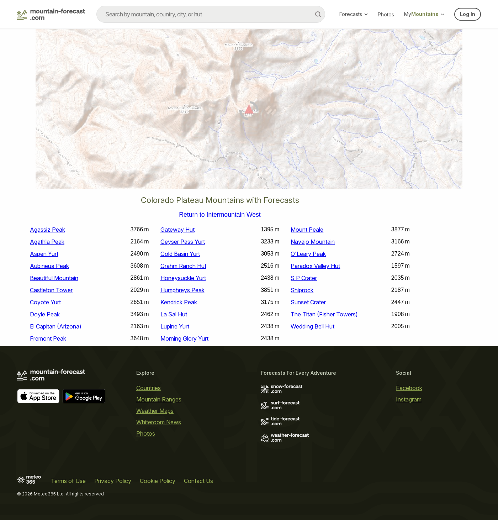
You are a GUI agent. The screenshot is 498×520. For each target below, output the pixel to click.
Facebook (409, 388)
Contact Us (198, 480)
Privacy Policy (112, 480)
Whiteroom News (158, 422)
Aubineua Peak (49, 265)
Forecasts (353, 14)
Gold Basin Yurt (180, 253)
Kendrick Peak (178, 302)
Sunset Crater (308, 302)
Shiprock (302, 290)
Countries (148, 388)
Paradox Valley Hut (315, 265)
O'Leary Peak (308, 253)
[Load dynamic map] (249, 111)
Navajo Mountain (313, 241)
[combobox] (210, 14)
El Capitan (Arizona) (55, 326)
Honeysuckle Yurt (183, 278)
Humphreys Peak (182, 290)
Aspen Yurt (44, 253)
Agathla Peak (47, 241)
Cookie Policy (157, 480)
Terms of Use (68, 480)
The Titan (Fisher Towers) (324, 314)
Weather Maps (155, 410)
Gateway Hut (177, 229)
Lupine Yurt (174, 326)
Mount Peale (307, 229)
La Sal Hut (173, 314)
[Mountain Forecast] (51, 14)
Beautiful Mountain (54, 278)
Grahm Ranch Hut (183, 265)
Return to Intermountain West (219, 215)
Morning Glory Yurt (184, 338)
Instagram (409, 399)
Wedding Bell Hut (312, 326)
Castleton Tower (51, 290)
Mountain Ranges (158, 399)
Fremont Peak (48, 338)
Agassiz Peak (47, 229)
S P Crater (304, 278)
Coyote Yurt (45, 302)
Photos (386, 14)
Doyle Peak (45, 314)
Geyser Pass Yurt (182, 241)
